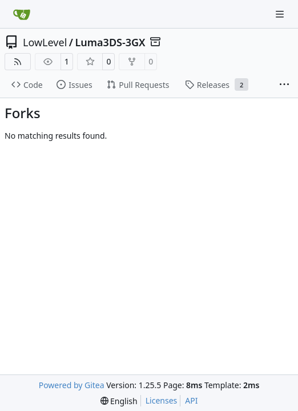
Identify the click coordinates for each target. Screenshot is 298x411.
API (191, 400)
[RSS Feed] (18, 61)
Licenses (162, 400)
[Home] (22, 14)
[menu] (119, 401)
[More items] (284, 85)
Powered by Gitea (71, 385)
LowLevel (45, 42)
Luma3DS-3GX (110, 42)
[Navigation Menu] (280, 14)
